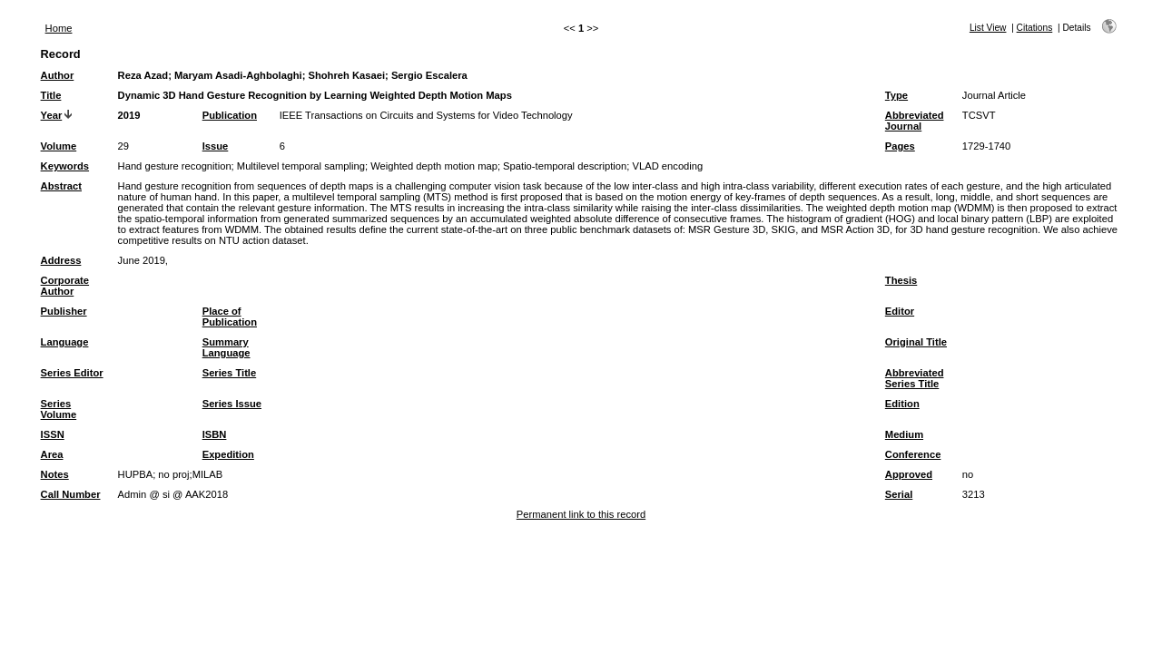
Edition (902, 403)
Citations (1035, 28)
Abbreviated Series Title (914, 378)
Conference (913, 454)
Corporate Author (65, 286)
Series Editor (72, 372)
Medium (904, 434)
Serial (898, 494)
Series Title (229, 372)
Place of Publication (229, 316)
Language (65, 341)
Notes (55, 474)
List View (988, 28)
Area (52, 454)
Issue (215, 146)
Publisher (64, 311)
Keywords (65, 166)
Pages (900, 146)
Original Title (916, 341)
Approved (908, 474)
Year (52, 115)
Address (61, 260)
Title (51, 95)
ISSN (52, 434)
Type (896, 95)
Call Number (71, 494)
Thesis (901, 280)
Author (57, 75)
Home (59, 28)
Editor (899, 311)
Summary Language (226, 347)
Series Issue (231, 403)
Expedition (228, 454)
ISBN (214, 434)
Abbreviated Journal (914, 121)
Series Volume (59, 409)
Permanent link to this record (581, 514)
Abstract (61, 185)
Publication (229, 115)
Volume (59, 146)
